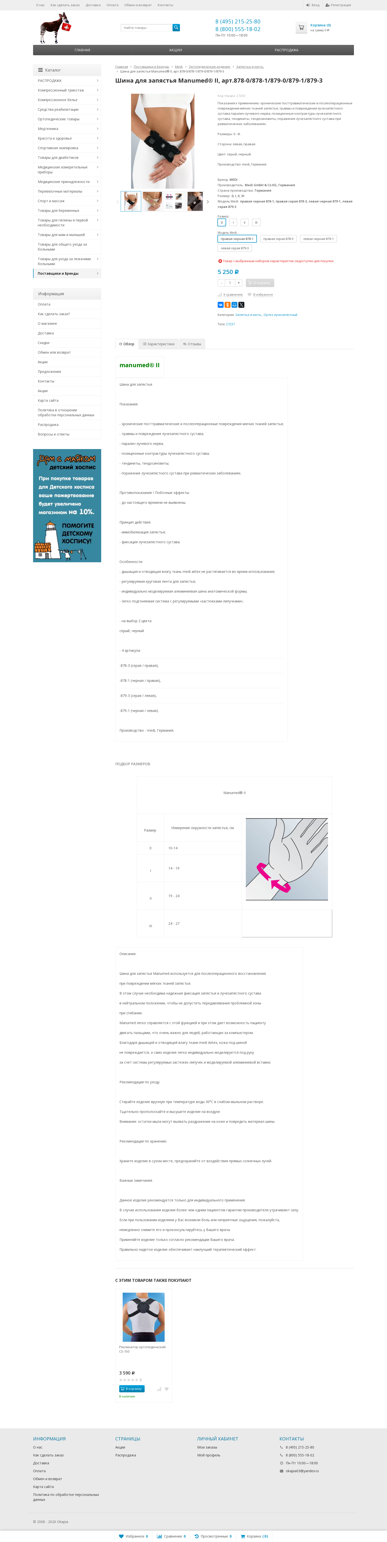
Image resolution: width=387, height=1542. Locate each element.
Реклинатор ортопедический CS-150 (142, 1349)
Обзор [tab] (126, 344)
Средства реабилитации (58, 109)
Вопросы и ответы (53, 434)
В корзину (131, 1388)
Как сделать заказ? (54, 313)
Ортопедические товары (58, 119)
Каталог (49, 70)
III (256, 222)
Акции (175, 50)
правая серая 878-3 (278, 238)
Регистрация (338, 5)
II (244, 222)
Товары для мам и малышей (61, 234)
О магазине (47, 323)
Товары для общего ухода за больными (62, 247)
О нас (40, 5)
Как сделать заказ (65, 5)
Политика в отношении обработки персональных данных (66, 412)
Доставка (93, 5)
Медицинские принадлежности (64, 181)
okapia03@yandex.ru (302, 1471)
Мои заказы (207, 1447)
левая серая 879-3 (235, 248)
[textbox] (150, 27)
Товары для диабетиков (58, 157)
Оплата (112, 5)
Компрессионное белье (57, 99)
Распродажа (286, 50)
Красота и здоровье (55, 138)
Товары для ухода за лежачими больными (64, 261)
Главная (82, 50)
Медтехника (48, 128)
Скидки (43, 342)
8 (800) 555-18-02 (238, 29)
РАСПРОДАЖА (49, 80)
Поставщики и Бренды (58, 273)
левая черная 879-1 (318, 238)
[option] (131, 201)
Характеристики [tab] (158, 344)
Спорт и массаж (51, 201)
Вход (312, 5)
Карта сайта (48, 400)
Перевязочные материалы (60, 191)
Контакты (165, 5)
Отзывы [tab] (192, 344)
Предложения (49, 371)
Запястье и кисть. (248, 315)
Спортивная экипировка (58, 147)
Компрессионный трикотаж (61, 90)
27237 (230, 324)
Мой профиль (208, 1455)
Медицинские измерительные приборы (63, 169)
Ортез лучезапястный (280, 315)
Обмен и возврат (138, 5)
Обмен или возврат (54, 352)
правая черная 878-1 (237, 238)
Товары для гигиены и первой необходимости (63, 222)
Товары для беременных (58, 210)
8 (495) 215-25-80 (238, 21)
